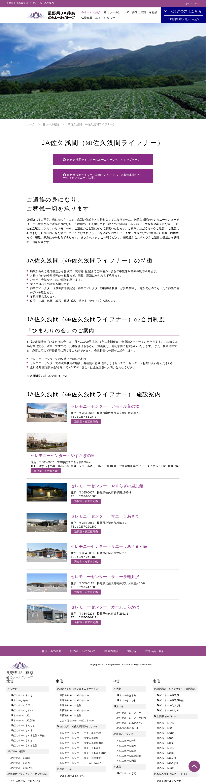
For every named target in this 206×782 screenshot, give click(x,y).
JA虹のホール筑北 (126, 702)
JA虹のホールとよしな (128, 664)
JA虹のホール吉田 (20, 657)
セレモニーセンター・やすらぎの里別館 (81, 695)
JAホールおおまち (126, 647)
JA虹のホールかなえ (168, 762)
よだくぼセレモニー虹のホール (77, 672)
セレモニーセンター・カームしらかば (80, 715)
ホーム (31, 76)
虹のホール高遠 (165, 695)
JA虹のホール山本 (166, 747)
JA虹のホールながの (21, 662)
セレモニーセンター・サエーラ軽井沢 (80, 710)
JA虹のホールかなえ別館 (170, 767)
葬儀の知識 (139, 12)
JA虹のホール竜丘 (166, 752)
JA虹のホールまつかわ (169, 732)
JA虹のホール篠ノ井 (21, 720)
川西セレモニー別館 (70, 667)
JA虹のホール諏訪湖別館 (170, 652)
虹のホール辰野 (165, 680)
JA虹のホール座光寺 (168, 737)
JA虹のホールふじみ (168, 662)
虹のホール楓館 (165, 685)
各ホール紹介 (51, 76)
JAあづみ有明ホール (127, 680)
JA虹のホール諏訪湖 (168, 647)
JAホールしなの (19, 652)
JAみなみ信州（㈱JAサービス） (171, 726)
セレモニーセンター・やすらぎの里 (79, 690)
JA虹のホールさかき (21, 692)
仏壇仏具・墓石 (91, 17)
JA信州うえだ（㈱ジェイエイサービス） (79, 640)
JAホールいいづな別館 (22, 672)
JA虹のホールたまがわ (169, 657)
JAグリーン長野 (16, 703)
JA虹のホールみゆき (21, 647)
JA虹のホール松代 (20, 715)
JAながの (12, 640)
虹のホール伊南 (165, 720)
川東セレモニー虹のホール (74, 652)
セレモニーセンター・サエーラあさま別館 (83, 705)
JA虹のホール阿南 (166, 757)
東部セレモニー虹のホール (74, 647)
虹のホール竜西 (165, 690)
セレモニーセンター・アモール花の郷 (80, 685)
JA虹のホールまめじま (22, 677)
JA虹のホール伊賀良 (168, 742)
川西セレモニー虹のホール (74, 662)
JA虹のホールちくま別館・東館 (27, 687)
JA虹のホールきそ (126, 725)
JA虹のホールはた (126, 697)
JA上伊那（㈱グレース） (167, 668)
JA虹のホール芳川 (126, 692)
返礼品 (153, 12)
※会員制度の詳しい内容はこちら (48, 327)
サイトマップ (192, 3)
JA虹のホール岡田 (126, 712)
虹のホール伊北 (165, 675)
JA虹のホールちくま (21, 682)
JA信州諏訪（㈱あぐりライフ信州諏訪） (176, 640)
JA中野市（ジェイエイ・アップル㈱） (28, 726)
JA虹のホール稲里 (20, 710)
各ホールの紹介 (91, 12)
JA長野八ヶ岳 (64, 721)
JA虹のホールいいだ (168, 772)
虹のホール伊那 (165, 700)
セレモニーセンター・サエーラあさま (80, 700)
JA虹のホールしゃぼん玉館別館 (27, 737)
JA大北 (117, 640)
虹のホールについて (116, 12)
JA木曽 (117, 718)
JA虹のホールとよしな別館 (131, 670)
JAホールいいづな (20, 667)
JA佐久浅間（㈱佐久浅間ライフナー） (77, 678)
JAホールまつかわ (126, 652)
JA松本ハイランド (123, 686)
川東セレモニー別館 (70, 657)
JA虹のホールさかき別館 (23, 697)
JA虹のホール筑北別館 (128, 707)
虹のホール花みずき (167, 715)
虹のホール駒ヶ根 (166, 710)
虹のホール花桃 (165, 705)
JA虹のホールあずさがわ (129, 675)
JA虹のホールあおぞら (72, 727)
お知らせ (109, 17)
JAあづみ (118, 658)
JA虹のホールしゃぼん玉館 (25, 732)
